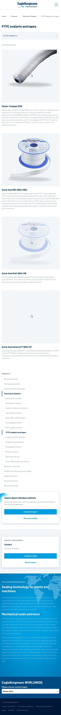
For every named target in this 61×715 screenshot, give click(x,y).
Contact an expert (30, 512)
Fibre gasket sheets (13, 422)
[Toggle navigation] (56, 4)
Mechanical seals (11, 379)
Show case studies (31, 518)
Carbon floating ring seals (14, 388)
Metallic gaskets (12, 452)
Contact (11, 710)
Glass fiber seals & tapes (15, 418)
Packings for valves (13, 403)
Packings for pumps (13, 398)
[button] (30, 35)
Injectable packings (13, 413)
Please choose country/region (14, 687)
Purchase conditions (25, 706)
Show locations (30, 562)
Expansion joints (11, 476)
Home (4, 16)
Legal (4, 710)
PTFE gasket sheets (13, 427)
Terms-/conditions (8, 706)
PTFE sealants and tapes (16, 432)
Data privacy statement (44, 706)
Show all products (11, 486)
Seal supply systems (12, 384)
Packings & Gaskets (30, 16)
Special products (12, 456)
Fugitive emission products (16, 408)
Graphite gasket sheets (15, 437)
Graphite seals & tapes (14, 442)
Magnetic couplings (12, 466)
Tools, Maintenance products (17, 461)
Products (14, 16)
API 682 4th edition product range (17, 471)
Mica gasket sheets (13, 447)
